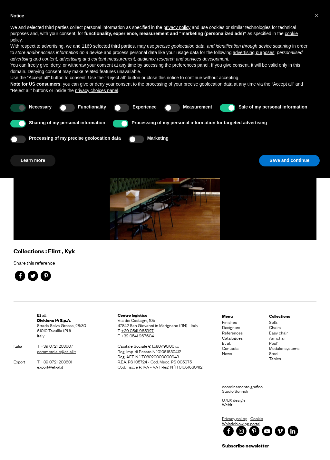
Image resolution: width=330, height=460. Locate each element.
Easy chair (278, 332)
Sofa (273, 321)
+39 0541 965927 (137, 330)
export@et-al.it (50, 366)
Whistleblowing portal (241, 423)
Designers (231, 327)
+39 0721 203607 (57, 346)
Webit (227, 404)
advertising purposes (253, 52)
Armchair (277, 337)
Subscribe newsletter (245, 445)
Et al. (226, 342)
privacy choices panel (96, 90)
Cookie (256, 418)
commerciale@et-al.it (56, 351)
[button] (316, 15)
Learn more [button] (33, 160)
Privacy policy (234, 418)
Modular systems (284, 348)
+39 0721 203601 (56, 361)
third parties (123, 46)
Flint (54, 251)
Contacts (230, 348)
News (227, 353)
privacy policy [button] (176, 27)
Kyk (69, 251)
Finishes (229, 321)
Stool (273, 353)
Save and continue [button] (289, 160)
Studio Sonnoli (235, 391)
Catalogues (232, 337)
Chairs (275, 327)
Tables (275, 358)
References (232, 332)
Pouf (273, 342)
